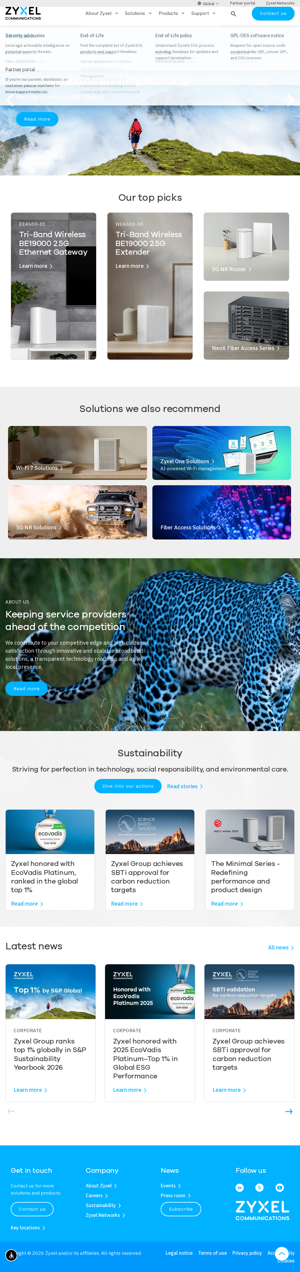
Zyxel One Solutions (184, 478)
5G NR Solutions (36, 544)
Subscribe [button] (181, 1209)
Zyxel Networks (103, 1215)
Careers (94, 1195)
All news (278, 965)
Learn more (33, 283)
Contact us (273, 30)
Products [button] (172, 31)
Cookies (286, 1261)
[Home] (23, 30)
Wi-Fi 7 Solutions (37, 485)
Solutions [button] (138, 31)
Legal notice (179, 1253)
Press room (173, 1195)
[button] (233, 31)
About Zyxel (99, 1186)
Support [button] (203, 31)
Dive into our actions (128, 803)
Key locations (25, 1228)
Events (168, 1186)
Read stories (182, 803)
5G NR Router (229, 286)
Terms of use (212, 1253)
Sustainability (101, 1205)
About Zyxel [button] (102, 31)
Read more (37, 136)
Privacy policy (247, 1253)
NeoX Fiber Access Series (243, 365)
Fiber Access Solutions (188, 544)
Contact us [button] (32, 1209)
